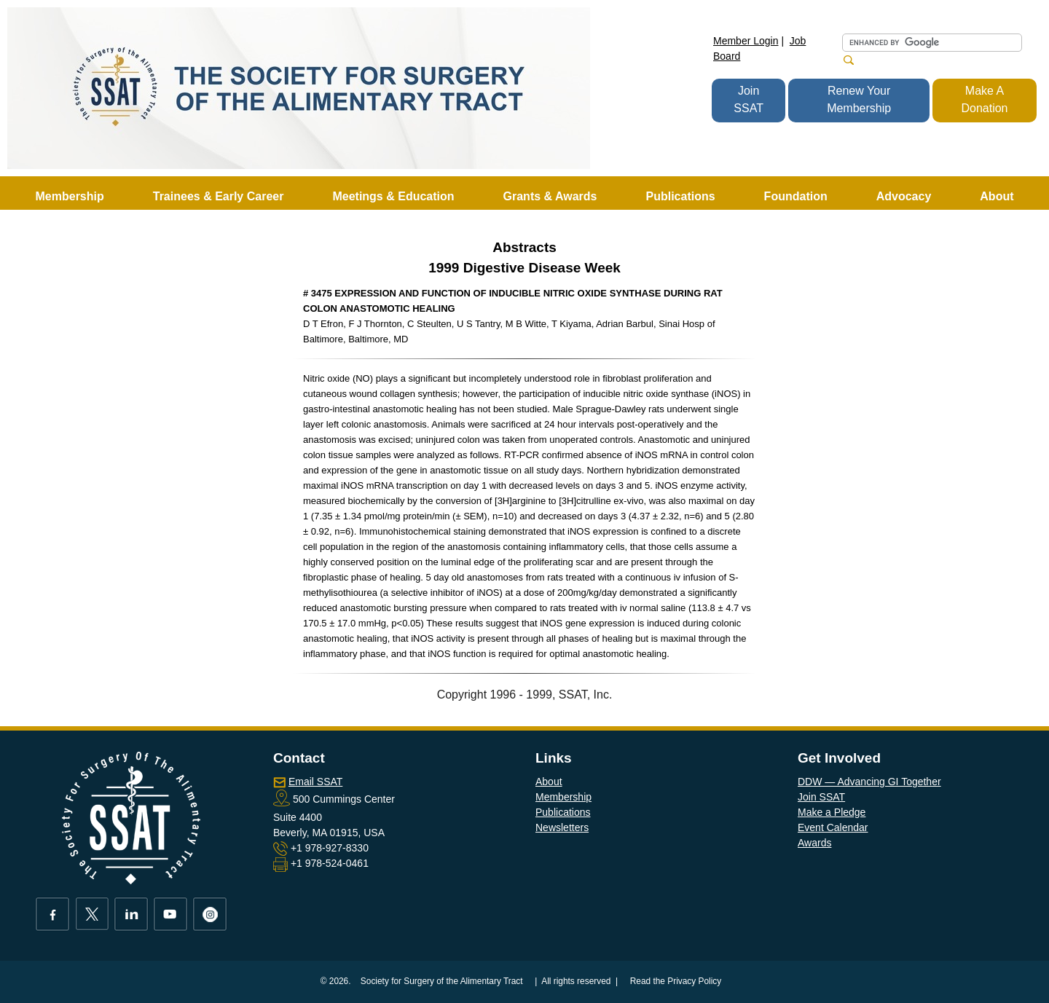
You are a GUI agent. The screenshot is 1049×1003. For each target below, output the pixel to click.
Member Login (746, 41)
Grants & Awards (550, 196)
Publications (563, 812)
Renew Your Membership (859, 99)
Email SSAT (315, 781)
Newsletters (562, 827)
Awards (814, 843)
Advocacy (904, 196)
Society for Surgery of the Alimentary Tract (442, 981)
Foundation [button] (796, 196)
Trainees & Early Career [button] (218, 196)
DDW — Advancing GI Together (869, 781)
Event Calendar (833, 827)
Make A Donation (984, 99)
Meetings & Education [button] (393, 196)
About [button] (996, 196)
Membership (563, 797)
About (548, 781)
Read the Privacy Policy (676, 981)
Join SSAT (748, 99)
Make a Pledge (831, 812)
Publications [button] (680, 196)
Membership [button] (70, 196)
